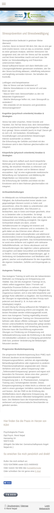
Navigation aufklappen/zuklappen (27, 4)
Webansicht (44, 508)
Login (47, 506)
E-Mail (38, 471)
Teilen (7, 483)
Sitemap (24, 506)
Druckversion (12, 506)
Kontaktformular (34, 468)
